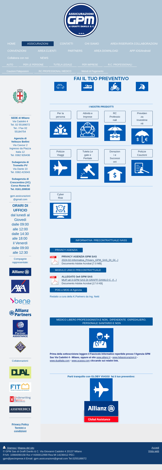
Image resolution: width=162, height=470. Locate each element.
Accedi (155, 447)
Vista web (153, 451)
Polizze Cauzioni (142, 153)
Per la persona (60, 115)
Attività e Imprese (87, 115)
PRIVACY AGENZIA (66, 250)
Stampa (9, 447)
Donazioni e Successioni (114, 156)
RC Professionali (115, 116)
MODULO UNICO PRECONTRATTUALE (78, 270)
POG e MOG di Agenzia (68, 289)
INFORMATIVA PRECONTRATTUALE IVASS (101, 240)
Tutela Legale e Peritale (88, 155)
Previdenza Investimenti (142, 118)
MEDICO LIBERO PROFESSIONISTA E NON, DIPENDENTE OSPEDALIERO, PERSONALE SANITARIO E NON (101, 321)
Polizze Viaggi (60, 153)
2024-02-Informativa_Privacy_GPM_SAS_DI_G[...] (90, 260)
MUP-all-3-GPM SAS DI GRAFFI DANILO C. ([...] (89, 279)
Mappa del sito (26, 447)
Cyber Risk (60, 196)
